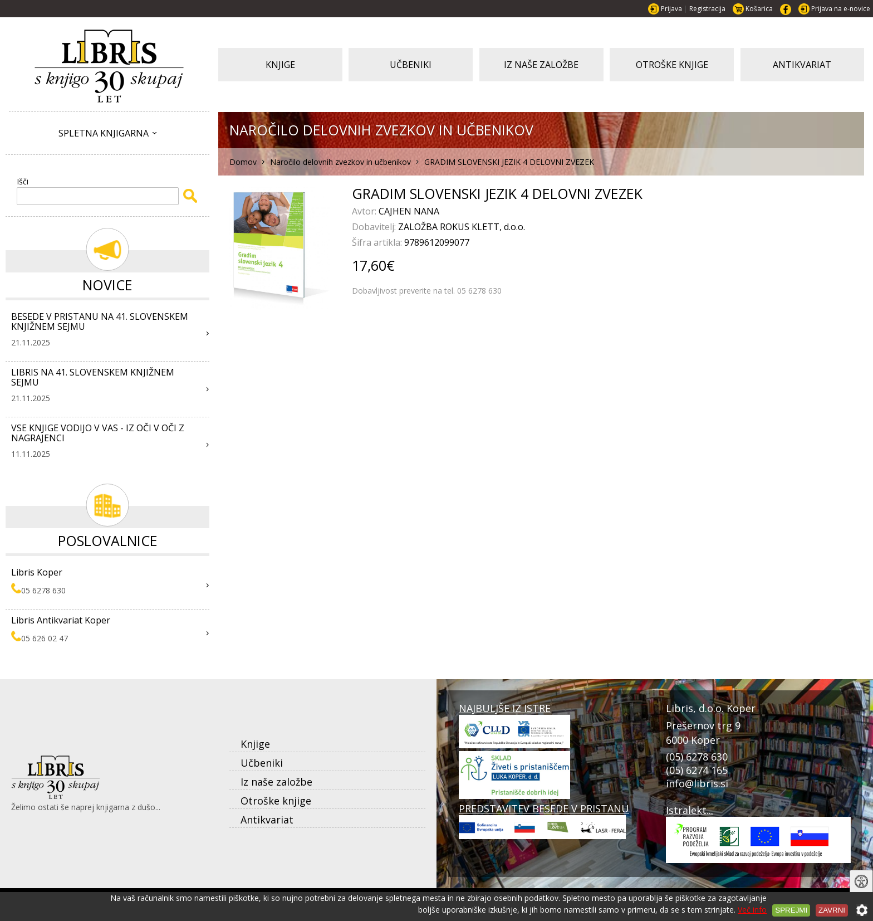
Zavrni (831, 910)
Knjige (255, 744)
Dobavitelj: (375, 227)
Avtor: (365, 211)
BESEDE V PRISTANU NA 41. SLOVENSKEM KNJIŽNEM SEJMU (99, 321)
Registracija (707, 8)
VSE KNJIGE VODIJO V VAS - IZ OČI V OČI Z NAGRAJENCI (97, 433)
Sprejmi (791, 910)
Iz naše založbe (276, 781)
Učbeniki (262, 762)
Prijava (671, 8)
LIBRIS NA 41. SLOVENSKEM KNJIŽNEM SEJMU (92, 377)
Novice (107, 284)
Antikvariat (267, 819)
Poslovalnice (108, 540)
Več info (752, 909)
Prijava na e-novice (840, 8)
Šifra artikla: (378, 242)
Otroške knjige (276, 800)
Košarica (759, 8)
